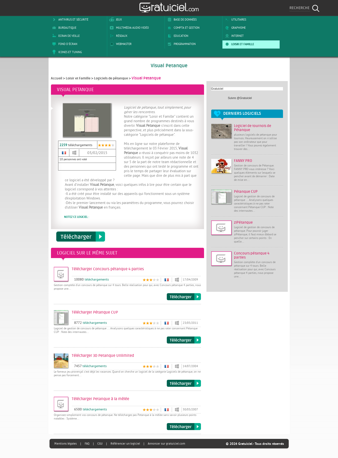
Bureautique (63, 27)
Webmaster (120, 44)
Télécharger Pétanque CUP (184, 340)
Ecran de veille (65, 35)
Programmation (181, 44)
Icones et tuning (66, 52)
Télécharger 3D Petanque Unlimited (184, 383)
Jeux (115, 19)
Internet (233, 35)
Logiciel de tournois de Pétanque (252, 128)
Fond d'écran (63, 44)
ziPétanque (243, 223)
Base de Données (181, 19)
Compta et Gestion (182, 27)
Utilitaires (234, 19)
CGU (100, 443)
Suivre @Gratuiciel (240, 98)
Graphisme (234, 27)
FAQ (87, 443)
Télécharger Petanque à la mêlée (184, 426)
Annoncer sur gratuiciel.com (166, 443)
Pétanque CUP (246, 192)
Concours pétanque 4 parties (251, 255)
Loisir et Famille (238, 44)
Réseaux (117, 35)
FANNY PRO (243, 161)
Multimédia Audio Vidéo (128, 27)
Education (177, 35)
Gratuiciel (217, 88)
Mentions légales (65, 443)
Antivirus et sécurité (69, 19)
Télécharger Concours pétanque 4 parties (184, 296)
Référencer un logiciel (125, 443)
